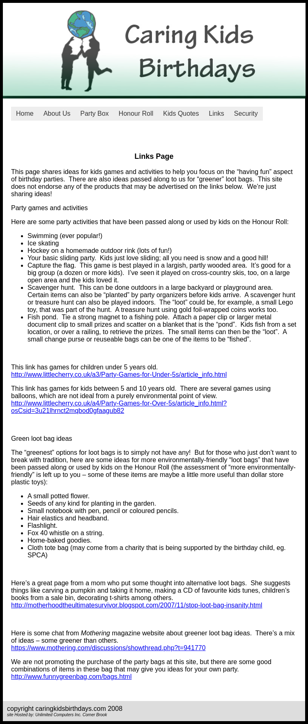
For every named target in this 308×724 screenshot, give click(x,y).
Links (216, 113)
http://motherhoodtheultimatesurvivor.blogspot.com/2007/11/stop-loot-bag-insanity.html (136, 605)
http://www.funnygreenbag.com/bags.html (71, 676)
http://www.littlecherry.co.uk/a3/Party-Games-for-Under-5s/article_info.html (119, 374)
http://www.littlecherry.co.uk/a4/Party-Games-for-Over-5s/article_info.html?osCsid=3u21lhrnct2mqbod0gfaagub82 (119, 407)
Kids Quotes (181, 113)
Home (25, 113)
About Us (57, 113)
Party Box (94, 113)
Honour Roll (136, 113)
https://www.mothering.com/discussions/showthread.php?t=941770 (108, 647)
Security (246, 113)
